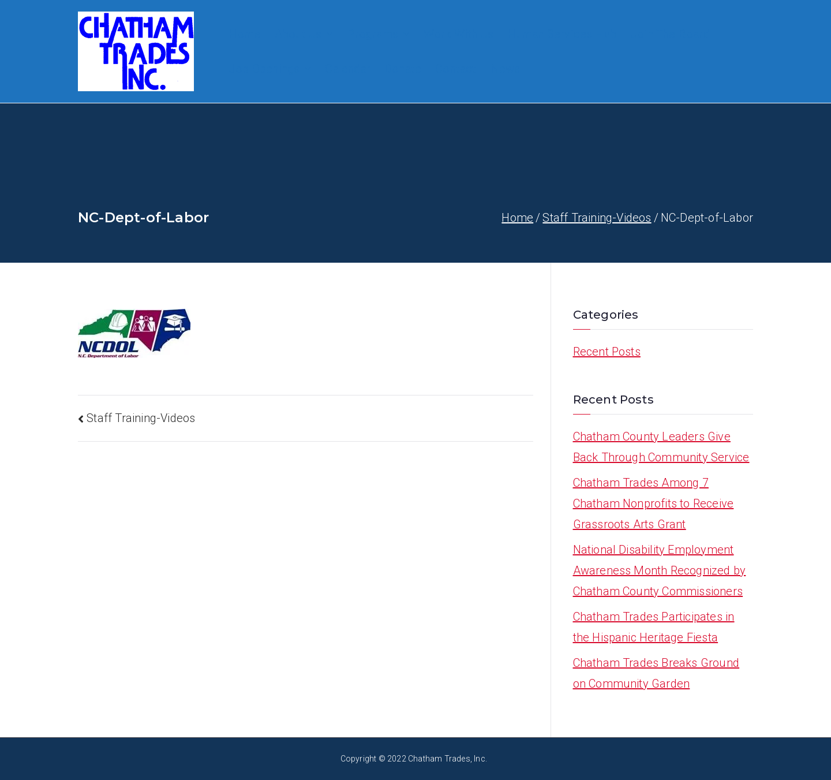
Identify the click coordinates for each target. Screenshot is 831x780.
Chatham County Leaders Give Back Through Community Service (661, 447)
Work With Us (458, 34)
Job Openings (270, 68)
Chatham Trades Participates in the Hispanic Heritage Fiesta (654, 627)
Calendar (347, 69)
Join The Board (670, 34)
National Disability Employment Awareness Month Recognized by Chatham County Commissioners (659, 570)
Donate (402, 69)
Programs (378, 34)
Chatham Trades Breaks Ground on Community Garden (656, 673)
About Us (304, 34)
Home (245, 34)
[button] (327, 34)
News (506, 69)
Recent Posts (607, 352)
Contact (455, 69)
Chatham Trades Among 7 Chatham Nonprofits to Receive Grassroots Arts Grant (653, 503)
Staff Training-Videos (141, 418)
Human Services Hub (561, 34)
